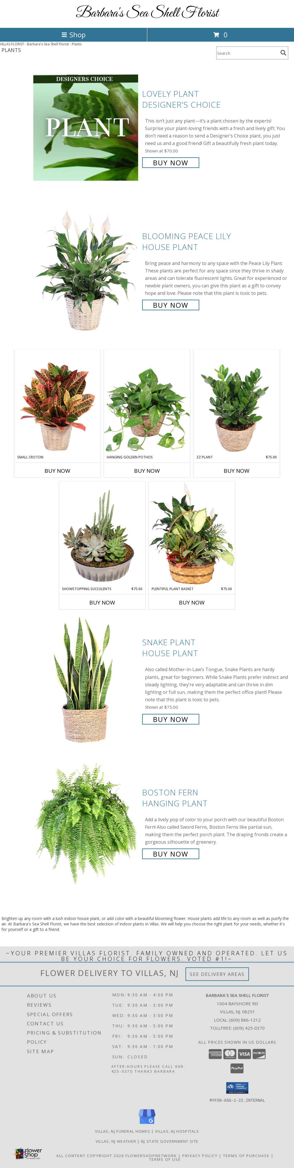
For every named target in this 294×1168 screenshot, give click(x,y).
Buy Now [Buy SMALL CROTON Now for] (57, 470)
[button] (237, 1088)
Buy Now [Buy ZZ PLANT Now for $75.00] (236, 470)
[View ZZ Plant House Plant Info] (237, 402)
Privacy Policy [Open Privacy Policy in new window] (200, 1155)
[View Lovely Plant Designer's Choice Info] (86, 127)
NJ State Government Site (169, 1141)
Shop (73, 34)
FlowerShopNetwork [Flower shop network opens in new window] (151, 1155)
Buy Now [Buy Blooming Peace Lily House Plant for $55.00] (170, 305)
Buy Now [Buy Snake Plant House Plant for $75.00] (170, 719)
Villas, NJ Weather (116, 1141)
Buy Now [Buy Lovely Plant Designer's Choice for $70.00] (170, 162)
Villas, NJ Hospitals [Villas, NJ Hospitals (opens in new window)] (177, 1131)
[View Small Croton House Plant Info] (57, 402)
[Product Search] (247, 53)
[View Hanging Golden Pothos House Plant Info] (147, 402)
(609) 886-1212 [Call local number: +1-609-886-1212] (245, 1020)
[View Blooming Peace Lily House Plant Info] (86, 270)
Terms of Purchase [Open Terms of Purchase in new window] (246, 1155)
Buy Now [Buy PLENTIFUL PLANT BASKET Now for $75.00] (192, 602)
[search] (283, 53)
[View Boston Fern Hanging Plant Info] (86, 822)
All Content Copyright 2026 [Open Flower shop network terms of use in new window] (90, 1155)
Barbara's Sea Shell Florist (147, 13)
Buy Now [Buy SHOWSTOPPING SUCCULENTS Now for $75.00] (102, 602)
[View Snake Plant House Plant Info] (86, 680)
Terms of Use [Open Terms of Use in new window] (165, 1159)
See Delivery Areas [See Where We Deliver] (217, 974)
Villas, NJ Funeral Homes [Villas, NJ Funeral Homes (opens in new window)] (122, 1131)
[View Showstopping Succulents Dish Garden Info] (102, 534)
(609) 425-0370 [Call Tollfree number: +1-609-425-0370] (249, 1028)
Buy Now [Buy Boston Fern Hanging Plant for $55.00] (170, 854)
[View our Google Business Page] (147, 1124)
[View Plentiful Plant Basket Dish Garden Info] (192, 534)
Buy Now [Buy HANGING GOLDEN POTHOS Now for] (147, 470)
